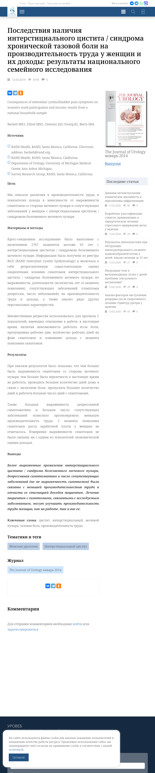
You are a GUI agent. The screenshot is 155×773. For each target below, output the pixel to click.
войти (77, 624)
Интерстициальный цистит (65, 546)
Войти (143, 12)
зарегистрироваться (22, 629)
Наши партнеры (36, 3)
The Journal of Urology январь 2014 (35, 570)
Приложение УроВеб (58, 3)
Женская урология (23, 546)
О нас (23, 3)
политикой (16, 749)
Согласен (19, 757)
